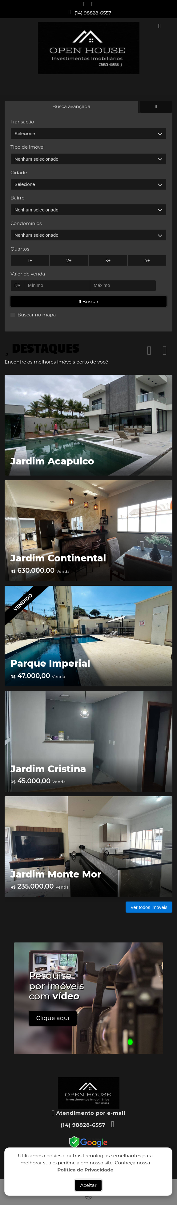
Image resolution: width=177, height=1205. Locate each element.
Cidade (18, 172)
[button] (149, 350)
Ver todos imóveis (149, 907)
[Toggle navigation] (159, 26)
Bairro (17, 198)
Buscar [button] (88, 301)
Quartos (19, 249)
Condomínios (26, 223)
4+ (147, 260)
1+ (30, 260)
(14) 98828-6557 (92, 13)
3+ (108, 260)
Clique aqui (53, 1018)
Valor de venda (27, 274)
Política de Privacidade (86, 1169)
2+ (69, 260)
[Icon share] (85, 3)
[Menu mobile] (88, 48)
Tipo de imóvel (27, 147)
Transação (22, 122)
